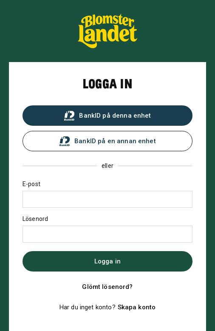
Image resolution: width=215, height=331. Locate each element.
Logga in (107, 261)
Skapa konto (137, 307)
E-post (31, 184)
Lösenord (35, 218)
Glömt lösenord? (107, 287)
